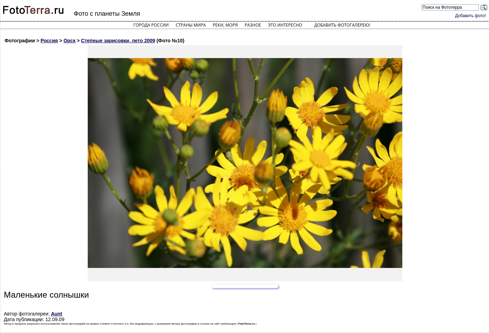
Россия (49, 40)
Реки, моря (225, 25)
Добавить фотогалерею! (342, 25)
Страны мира (191, 25)
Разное (253, 25)
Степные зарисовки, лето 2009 (118, 40)
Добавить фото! (470, 15)
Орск (69, 40)
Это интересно (285, 25)
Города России (151, 25)
